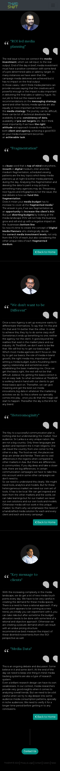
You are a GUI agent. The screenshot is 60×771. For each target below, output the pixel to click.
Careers (46, 763)
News (53, 763)
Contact (38, 763)
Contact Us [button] (30, 751)
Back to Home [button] (45, 252)
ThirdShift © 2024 (11, 763)
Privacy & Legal (26, 763)
